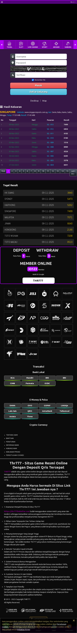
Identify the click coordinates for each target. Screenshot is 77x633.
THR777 (38, 280)
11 (48, 171)
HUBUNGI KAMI (11, 448)
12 (53, 171)
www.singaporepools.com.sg (36, 112)
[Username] (41, 56)
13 (58, 171)
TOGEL (9, 47)
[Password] (41, 62)
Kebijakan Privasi (23, 630)
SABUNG (68, 47)
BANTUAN (10, 438)
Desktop (34, 100)
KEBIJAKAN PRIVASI (13, 452)
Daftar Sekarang (38, 91)
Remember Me (38, 80)
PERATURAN (10, 442)
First (3, 171)
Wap (44, 100)
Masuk (38, 85)
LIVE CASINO (33, 47)
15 (67, 171)
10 (43, 171)
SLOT (21, 47)
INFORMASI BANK (12, 445)
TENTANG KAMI (12, 435)
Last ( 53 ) (73, 172)
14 (62, 171)
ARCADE (56, 47)
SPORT (44, 47)
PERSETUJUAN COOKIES (15, 455)
